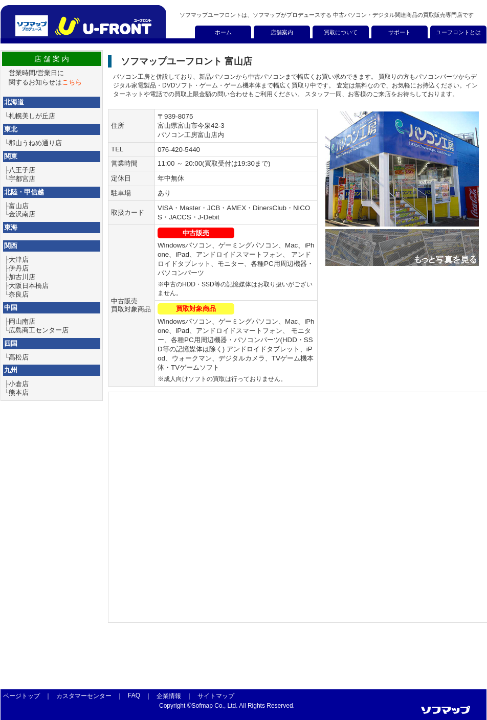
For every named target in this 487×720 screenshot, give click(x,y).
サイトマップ (215, 696)
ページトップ (21, 696)
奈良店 (19, 294)
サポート (399, 32)
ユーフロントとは (458, 32)
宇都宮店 (22, 179)
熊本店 (19, 392)
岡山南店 (22, 321)
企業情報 (169, 696)
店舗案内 (282, 32)
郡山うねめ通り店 (35, 143)
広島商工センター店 (39, 330)
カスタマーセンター (84, 696)
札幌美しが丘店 (32, 116)
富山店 (19, 206)
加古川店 (22, 277)
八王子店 (22, 170)
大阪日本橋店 (29, 285)
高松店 (19, 357)
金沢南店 (22, 214)
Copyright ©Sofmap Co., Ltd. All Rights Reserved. (227, 705)
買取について (341, 32)
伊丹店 (19, 268)
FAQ (134, 695)
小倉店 (19, 384)
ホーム (223, 32)
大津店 (19, 259)
